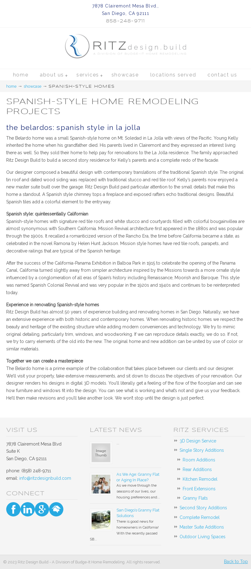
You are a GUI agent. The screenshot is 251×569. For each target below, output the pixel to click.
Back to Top (236, 561)
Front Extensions (199, 488)
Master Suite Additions (202, 527)
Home (11, 86)
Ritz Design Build (125, 31)
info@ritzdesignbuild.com (45, 478)
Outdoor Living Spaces (203, 536)
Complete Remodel (200, 517)
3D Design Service (198, 440)
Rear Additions (197, 469)
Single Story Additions (202, 450)
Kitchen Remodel (200, 479)
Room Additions (199, 459)
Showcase (32, 86)
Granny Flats (195, 498)
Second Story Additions (203, 507)
